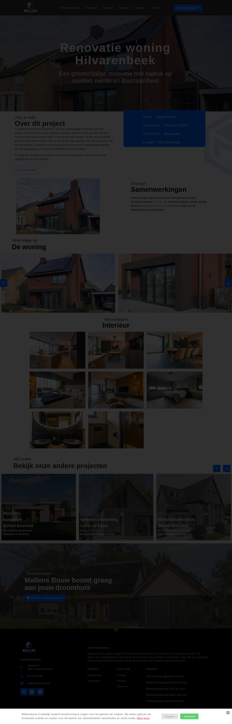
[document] (116, 362)
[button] (228, 713)
